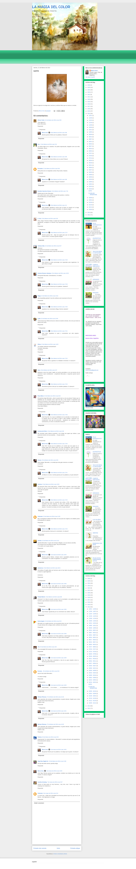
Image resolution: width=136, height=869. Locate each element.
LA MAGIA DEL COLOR (51, 7)
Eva (39, 144)
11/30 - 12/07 (92, 611)
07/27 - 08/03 (92, 647)
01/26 (90, 202)
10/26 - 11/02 (92, 621)
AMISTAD (95, 533)
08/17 (90, 146)
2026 (88, 85)
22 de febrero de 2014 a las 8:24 (50, 218)
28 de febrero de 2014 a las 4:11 (59, 205)
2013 (88, 212)
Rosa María (41, 396)
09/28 (90, 134)
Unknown (40, 516)
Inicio (58, 848)
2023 (88, 92)
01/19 (90, 204)
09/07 (90, 139)
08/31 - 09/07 (92, 635)
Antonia (40, 484)
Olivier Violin (41, 120)
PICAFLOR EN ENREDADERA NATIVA (97, 559)
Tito (39, 647)
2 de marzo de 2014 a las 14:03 (54, 771)
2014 (88, 113)
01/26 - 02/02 (92, 696)
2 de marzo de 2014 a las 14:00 (58, 685)
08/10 (90, 148)
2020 (88, 99)
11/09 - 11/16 (92, 618)
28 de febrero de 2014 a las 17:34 (59, 384)
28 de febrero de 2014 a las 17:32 (59, 358)
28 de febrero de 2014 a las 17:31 (59, 331)
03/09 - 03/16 (92, 675)
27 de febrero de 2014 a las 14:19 (55, 697)
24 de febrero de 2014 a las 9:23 (53, 621)
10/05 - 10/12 (92, 625)
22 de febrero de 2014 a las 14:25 (49, 344)
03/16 (90, 179)
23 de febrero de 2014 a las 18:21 (52, 568)
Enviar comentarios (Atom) (60, 853)
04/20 (90, 172)
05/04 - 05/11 (92, 661)
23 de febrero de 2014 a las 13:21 (50, 540)
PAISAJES (95, 292)
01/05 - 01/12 (92, 703)
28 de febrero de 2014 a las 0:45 (50, 737)
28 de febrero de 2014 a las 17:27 (59, 232)
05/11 (90, 165)
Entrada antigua (75, 848)
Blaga (39, 296)
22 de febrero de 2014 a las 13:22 (49, 296)
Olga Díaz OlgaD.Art (43, 761)
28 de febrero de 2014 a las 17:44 (59, 529)
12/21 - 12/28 (92, 609)
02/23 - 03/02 (92, 680)
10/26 (90, 127)
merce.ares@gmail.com (92, 370)
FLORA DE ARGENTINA (93, 194)
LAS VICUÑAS (97, 519)
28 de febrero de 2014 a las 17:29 (59, 284)
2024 (88, 90)
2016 (88, 108)
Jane (39, 370)
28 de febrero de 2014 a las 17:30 (59, 306)
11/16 (90, 122)
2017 (88, 106)
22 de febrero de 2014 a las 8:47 (53, 246)
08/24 (90, 144)
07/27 (90, 153)
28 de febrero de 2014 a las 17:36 (59, 414)
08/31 (90, 141)
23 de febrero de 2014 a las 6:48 (56, 431)
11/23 (90, 120)
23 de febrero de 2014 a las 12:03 (50, 484)
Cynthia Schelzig (42, 782)
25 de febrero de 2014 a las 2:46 (48, 647)
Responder (40, 126)
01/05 (90, 209)
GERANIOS (96, 279)
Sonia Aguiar (41, 621)
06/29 (90, 160)
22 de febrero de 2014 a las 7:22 (60, 191)
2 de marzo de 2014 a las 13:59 (58, 657)
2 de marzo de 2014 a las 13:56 (58, 583)
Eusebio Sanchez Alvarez (44, 191)
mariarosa (40, 568)
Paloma (40, 737)
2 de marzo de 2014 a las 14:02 (58, 749)
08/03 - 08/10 (92, 644)
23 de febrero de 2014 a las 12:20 (51, 516)
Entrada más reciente (39, 848)
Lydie (39, 318)
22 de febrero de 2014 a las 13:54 (49, 318)
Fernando (40, 168)
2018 (88, 104)
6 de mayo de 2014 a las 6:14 (50, 793)
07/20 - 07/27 (92, 649)
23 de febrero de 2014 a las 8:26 (50, 460)
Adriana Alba (41, 246)
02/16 (90, 189)
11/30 (90, 118)
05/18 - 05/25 (92, 656)
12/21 (90, 115)
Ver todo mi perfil (90, 77)
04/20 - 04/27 (92, 665)
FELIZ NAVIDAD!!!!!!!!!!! (97, 224)
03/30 (90, 177)
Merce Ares (45, 132)
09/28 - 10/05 (92, 628)
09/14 (90, 136)
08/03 (90, 151)
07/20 (90, 155)
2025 (88, 87)
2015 (88, 111)
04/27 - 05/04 (92, 663)
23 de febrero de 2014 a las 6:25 (52, 396)
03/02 (90, 184)
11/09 (90, 125)
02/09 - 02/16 (92, 691)
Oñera (39, 344)
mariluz (40, 540)
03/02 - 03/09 (92, 677)
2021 (88, 97)
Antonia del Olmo (42, 431)
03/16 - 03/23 (92, 672)
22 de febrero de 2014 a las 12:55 (60, 273)
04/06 (90, 174)
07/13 (90, 158)
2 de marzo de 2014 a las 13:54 (58, 554)
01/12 (90, 207)
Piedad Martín (41, 597)
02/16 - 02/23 (92, 682)
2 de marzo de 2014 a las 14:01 (58, 711)
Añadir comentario (39, 803)
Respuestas (42, 129)
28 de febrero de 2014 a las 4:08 (59, 132)
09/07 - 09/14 (92, 632)
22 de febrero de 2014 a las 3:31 (49, 144)
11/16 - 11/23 (92, 616)
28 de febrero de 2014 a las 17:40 (59, 443)
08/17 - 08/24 (92, 639)
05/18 (90, 162)
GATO (90, 191)
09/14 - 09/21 (92, 630)
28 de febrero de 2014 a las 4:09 (59, 156)
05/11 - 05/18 (92, 658)
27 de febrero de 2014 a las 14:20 (55, 724)
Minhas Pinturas (42, 697)
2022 (88, 94)
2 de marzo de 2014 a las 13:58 (58, 633)
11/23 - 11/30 (92, 613)
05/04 (90, 167)
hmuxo (39, 460)
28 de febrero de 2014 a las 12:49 (57, 761)
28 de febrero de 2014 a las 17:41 (59, 472)
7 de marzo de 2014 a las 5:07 (54, 782)
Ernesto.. (40, 671)
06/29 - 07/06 (92, 654)
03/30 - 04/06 (92, 670)
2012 (88, 215)
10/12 (90, 129)
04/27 (90, 170)
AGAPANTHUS (97, 238)
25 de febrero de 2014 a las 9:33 (51, 671)
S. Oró (39, 218)
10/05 (90, 132)
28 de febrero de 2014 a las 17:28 (59, 260)
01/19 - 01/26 (92, 698)
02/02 (90, 200)
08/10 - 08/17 (92, 642)
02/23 (90, 186)
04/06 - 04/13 (92, 668)
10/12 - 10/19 (92, 623)
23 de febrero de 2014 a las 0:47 (49, 370)
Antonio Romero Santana (44, 273)
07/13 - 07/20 (92, 651)
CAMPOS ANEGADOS (96, 265)
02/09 (90, 197)
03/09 (90, 181)
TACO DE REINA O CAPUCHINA (97, 252)
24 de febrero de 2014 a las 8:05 (54, 597)
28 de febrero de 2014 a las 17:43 (59, 500)
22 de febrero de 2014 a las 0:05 (53, 120)
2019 (88, 101)
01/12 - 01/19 (92, 700)
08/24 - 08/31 (92, 637)
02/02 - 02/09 (92, 693)
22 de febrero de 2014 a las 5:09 (51, 168)
